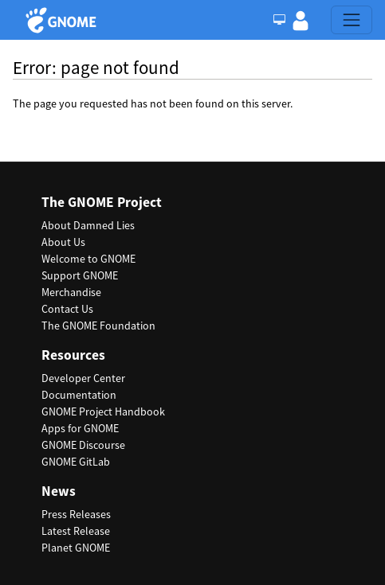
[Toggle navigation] (351, 20)
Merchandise (71, 292)
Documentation (78, 395)
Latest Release (75, 531)
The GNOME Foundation (98, 325)
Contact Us (67, 309)
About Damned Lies (88, 225)
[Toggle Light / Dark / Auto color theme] (279, 20)
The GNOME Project (101, 202)
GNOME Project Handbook (103, 411)
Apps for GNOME (80, 428)
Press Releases (76, 514)
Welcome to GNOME (88, 259)
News (58, 491)
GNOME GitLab (75, 461)
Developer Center (83, 378)
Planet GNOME (75, 547)
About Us (63, 242)
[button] (300, 20)
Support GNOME (79, 275)
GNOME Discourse (83, 445)
